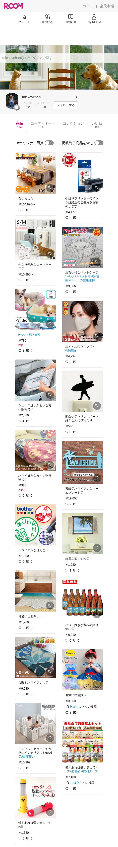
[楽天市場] (107, 6)
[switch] (49, 142)
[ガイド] (88, 6)
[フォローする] (66, 105)
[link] (35, 173)
